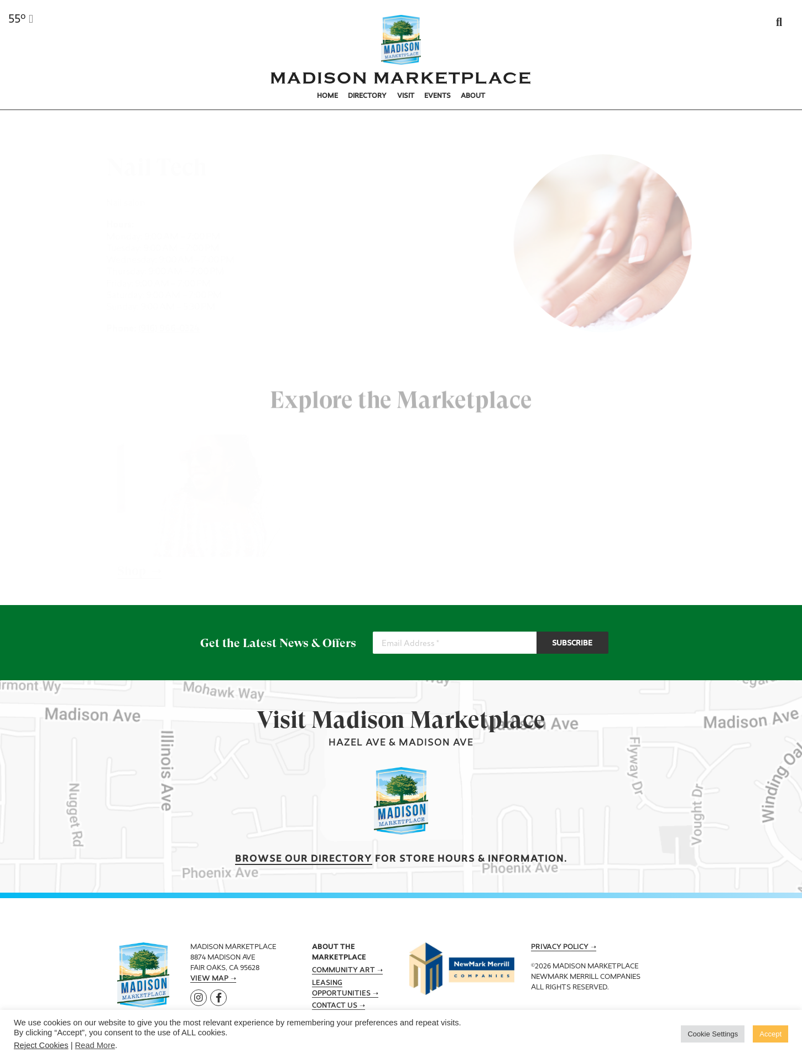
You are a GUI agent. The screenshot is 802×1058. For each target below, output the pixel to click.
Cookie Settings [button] (713, 1034)
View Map (209, 979)
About (473, 96)
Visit (405, 96)
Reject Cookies (41, 1045)
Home (327, 96)
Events (437, 96)
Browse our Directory (303, 859)
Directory (367, 96)
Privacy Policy (560, 947)
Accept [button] (770, 1034)
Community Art (343, 970)
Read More (95, 1045)
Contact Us (334, 1006)
